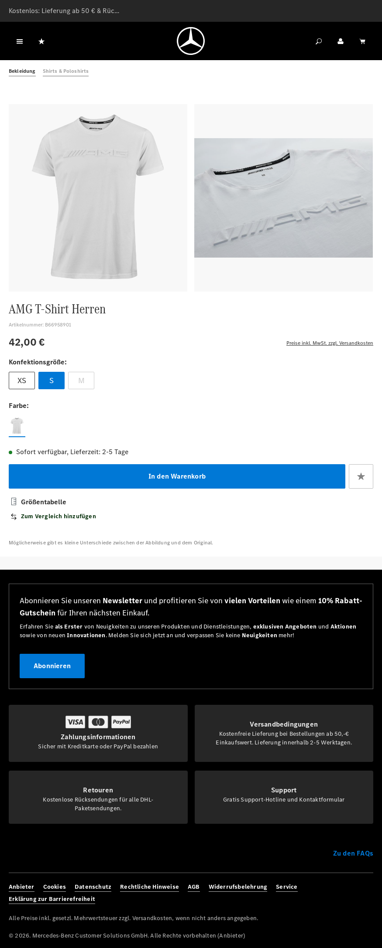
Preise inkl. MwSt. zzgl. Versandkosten (329, 343)
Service (286, 887)
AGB (194, 887)
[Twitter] (352, 893)
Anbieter (21, 887)
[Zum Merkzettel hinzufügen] (361, 476)
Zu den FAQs (353, 853)
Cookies (54, 887)
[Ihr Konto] (340, 41)
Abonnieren (52, 665)
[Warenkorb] (362, 41)
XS (21, 380)
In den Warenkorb (177, 476)
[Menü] (20, 41)
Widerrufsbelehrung (238, 887)
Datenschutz (93, 887)
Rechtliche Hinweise (149, 887)
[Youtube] (366, 893)
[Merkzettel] (41, 41)
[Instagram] (339, 893)
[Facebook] (325, 893)
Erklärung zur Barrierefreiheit (52, 899)
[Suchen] (319, 41)
